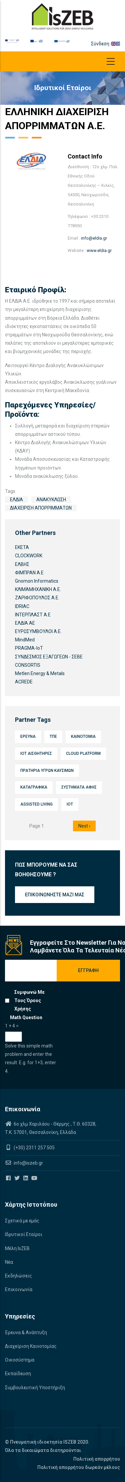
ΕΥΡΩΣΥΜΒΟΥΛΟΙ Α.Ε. (38, 631)
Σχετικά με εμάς (22, 1220)
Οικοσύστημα (19, 1360)
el (118, 43)
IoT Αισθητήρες (36, 753)
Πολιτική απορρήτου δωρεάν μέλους (78, 1467)
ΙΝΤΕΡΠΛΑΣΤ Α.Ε (33, 614)
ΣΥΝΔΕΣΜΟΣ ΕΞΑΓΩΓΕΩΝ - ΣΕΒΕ (49, 656)
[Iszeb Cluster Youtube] (35, 1178)
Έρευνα (28, 736)
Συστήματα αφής (79, 787)
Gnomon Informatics (36, 581)
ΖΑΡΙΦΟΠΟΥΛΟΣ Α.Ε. (37, 597)
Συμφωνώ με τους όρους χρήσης (29, 1000)
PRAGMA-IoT (29, 648)
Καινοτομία (83, 736)
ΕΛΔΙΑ (16, 499)
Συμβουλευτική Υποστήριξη (35, 1387)
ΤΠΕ (53, 736)
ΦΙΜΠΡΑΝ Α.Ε (29, 572)
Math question (26, 1017)
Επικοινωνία (18, 1289)
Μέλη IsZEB (17, 1248)
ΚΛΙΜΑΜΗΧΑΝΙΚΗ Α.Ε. (38, 589)
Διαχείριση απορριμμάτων (41, 508)
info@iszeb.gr (28, 1163)
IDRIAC (22, 606)
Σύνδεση (100, 43)
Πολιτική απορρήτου (96, 1459)
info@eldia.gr (94, 238)
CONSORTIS (27, 665)
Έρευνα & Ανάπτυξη (26, 1332)
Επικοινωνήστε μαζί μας (54, 894)
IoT (70, 804)
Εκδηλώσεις (18, 1275)
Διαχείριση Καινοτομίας (31, 1346)
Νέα (9, 1262)
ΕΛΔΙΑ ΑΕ (25, 623)
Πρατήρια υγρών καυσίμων (47, 770)
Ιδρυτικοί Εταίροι (23, 1234)
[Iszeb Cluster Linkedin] (26, 1178)
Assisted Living (36, 804)
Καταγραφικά (33, 787)
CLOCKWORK (28, 555)
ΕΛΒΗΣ (22, 564)
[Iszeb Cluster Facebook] (9, 1178)
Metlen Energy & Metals (40, 673)
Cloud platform (83, 753)
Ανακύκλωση (51, 499)
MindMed (25, 639)
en (113, 43)
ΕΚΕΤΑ (22, 547)
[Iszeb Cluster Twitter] (17, 1178)
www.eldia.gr (99, 250)
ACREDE (24, 681)
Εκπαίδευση (18, 1373)
